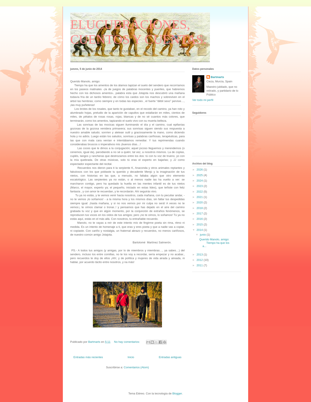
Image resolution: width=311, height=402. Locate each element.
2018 (200, 208)
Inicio (131, 357)
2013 (200, 254)
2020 (200, 202)
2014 (200, 229)
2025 (200, 175)
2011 (200, 265)
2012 (200, 260)
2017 (200, 213)
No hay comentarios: (127, 341)
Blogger (177, 393)
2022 (200, 191)
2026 (200, 169)
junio (203, 234)
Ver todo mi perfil (202, 100)
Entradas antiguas (170, 357)
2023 (200, 186)
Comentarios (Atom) (136, 367)
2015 (200, 224)
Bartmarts (217, 77)
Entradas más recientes (88, 357)
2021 (200, 197)
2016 (200, 218)
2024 (200, 180)
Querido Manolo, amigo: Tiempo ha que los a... (214, 243)
